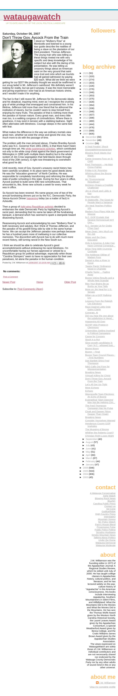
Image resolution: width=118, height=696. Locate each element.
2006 (86, 467)
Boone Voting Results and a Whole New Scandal (99, 279)
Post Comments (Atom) (30, 289)
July (88, 445)
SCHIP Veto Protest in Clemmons (96, 326)
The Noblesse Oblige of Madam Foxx (97, 256)
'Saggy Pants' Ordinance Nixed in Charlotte (98, 267)
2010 (86, 124)
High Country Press (105, 514)
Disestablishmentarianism (98, 149)
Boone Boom (92, 348)
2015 (86, 108)
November (91, 140)
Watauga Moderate (106, 545)
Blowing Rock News (105, 498)
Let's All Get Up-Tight (96, 384)
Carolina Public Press (104, 503)
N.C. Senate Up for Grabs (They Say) (98, 227)
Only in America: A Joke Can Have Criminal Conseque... (100, 244)
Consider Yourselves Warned (100, 420)
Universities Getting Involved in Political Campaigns (100, 332)
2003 (86, 477)
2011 (86, 121)
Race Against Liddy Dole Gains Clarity (97, 308)
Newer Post (8, 282)
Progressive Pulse (106, 527)
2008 (86, 130)
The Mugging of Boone (97, 429)
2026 (86, 73)
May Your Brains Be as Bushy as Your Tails (97, 285)
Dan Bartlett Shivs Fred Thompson (97, 362)
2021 (86, 89)
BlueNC (112, 501)
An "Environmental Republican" (94, 180)
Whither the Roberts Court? (99, 432)
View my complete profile (103, 687)
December (91, 137)
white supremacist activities (40, 148)
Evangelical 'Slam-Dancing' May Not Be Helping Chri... (100, 401)
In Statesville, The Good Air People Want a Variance (99, 201)
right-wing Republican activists (36, 206)
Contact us (110, 506)
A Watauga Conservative (103, 493)
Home (39, 282)
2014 (86, 111)
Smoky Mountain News (104, 535)
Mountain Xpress (107, 519)
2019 (86, 95)
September (92, 439)
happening (32, 198)
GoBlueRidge (109, 511)
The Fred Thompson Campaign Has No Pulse (99, 407)
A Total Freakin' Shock (96, 146)
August (90, 442)
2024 (86, 79)
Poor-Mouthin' (92, 196)
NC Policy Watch (107, 522)
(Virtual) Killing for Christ (97, 375)
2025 (86, 76)
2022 (86, 86)
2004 (86, 474)
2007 (86, 133)
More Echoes (92, 387)
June (88, 448)
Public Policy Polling (105, 529)
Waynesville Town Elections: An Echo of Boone (99, 395)
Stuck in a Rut (92, 339)
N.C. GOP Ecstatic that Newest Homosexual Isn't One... (99, 220)
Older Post (70, 282)
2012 (86, 117)
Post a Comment (10, 277)
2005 (86, 471)
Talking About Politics (105, 537)
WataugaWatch (32, 16)
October (90, 143)
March (89, 458)
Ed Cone (111, 509)
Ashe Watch (109, 495)
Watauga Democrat (106, 542)
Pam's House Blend (105, 524)
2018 (86, 98)
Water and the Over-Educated (95, 238)
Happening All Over (95, 321)
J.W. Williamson (107, 682)
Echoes (89, 391)
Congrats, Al (91, 312)
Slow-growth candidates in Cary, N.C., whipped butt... (100, 344)
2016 (86, 105)
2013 (86, 114)
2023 (86, 82)
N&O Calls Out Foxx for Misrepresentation (97, 367)
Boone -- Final (92, 351)
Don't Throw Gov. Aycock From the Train (98, 380)
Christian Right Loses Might (99, 436)
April (88, 455)
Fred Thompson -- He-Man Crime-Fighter (99, 165)
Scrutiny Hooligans (106, 532)
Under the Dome (107, 540)
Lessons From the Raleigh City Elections (98, 302)
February (91, 461)
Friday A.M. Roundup (96, 170)
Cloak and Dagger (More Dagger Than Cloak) (98, 412)
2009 (86, 127)
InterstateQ (110, 516)
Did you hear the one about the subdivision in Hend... (99, 317)
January (90, 464)
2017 (86, 101)
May (88, 451)
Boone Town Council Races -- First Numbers (100, 356)
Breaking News (93, 372)
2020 (86, 92)
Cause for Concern (95, 336)
